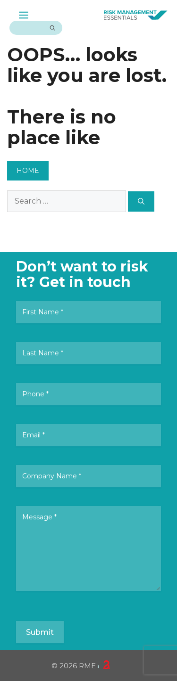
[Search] (52, 28)
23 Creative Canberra (104, 665)
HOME (28, 170)
